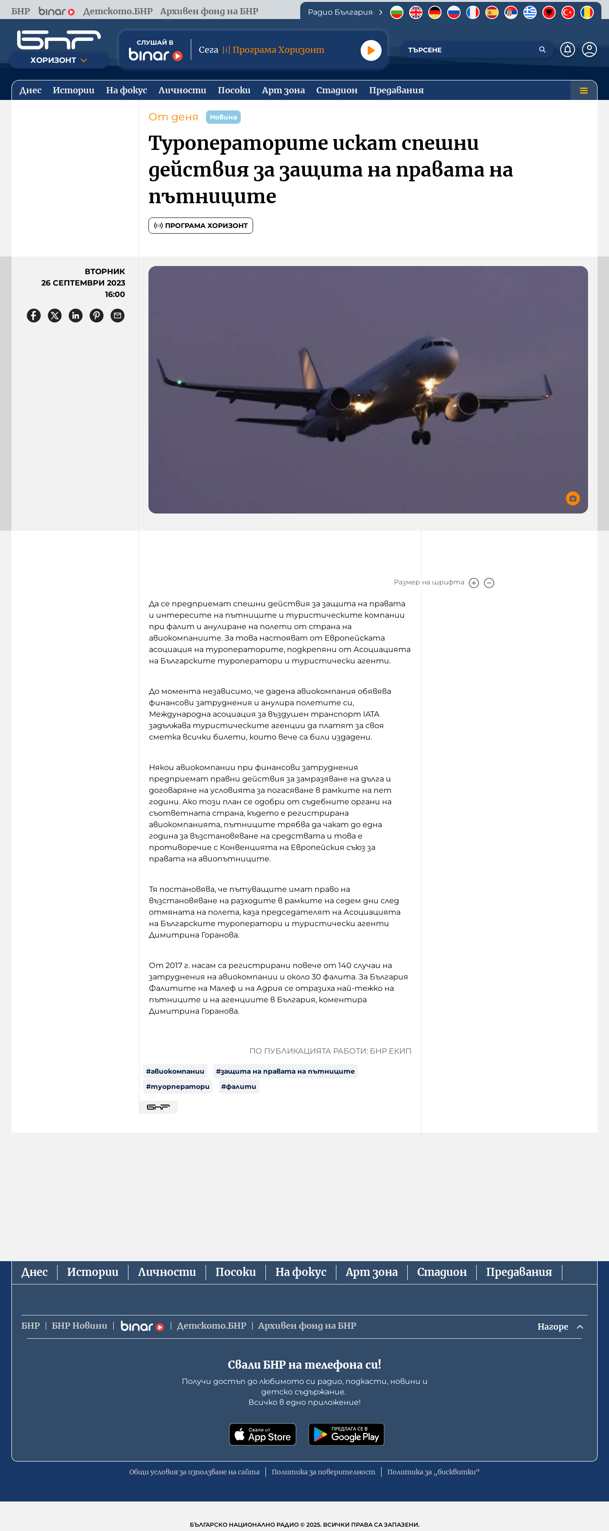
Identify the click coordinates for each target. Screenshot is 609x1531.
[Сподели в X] (54, 315)
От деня (173, 116)
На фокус (300, 1272)
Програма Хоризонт (201, 225)
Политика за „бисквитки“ (433, 1472)
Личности (167, 1272)
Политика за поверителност (323, 1472)
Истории (92, 1272)
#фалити (238, 1086)
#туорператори (178, 1086)
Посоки (236, 1272)
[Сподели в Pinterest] (96, 315)
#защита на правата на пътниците (285, 1071)
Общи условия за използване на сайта (194, 1472)
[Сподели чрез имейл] (117, 315)
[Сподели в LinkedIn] (75, 315)
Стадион (442, 1272)
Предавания (519, 1272)
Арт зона (372, 1272)
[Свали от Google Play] (346, 1434)
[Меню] (583, 90)
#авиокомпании (175, 1071)
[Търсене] (542, 49)
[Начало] (59, 39)
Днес (34, 1272)
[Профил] (589, 49)
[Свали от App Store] (262, 1434)
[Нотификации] (568, 49)
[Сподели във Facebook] (33, 315)
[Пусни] (371, 50)
